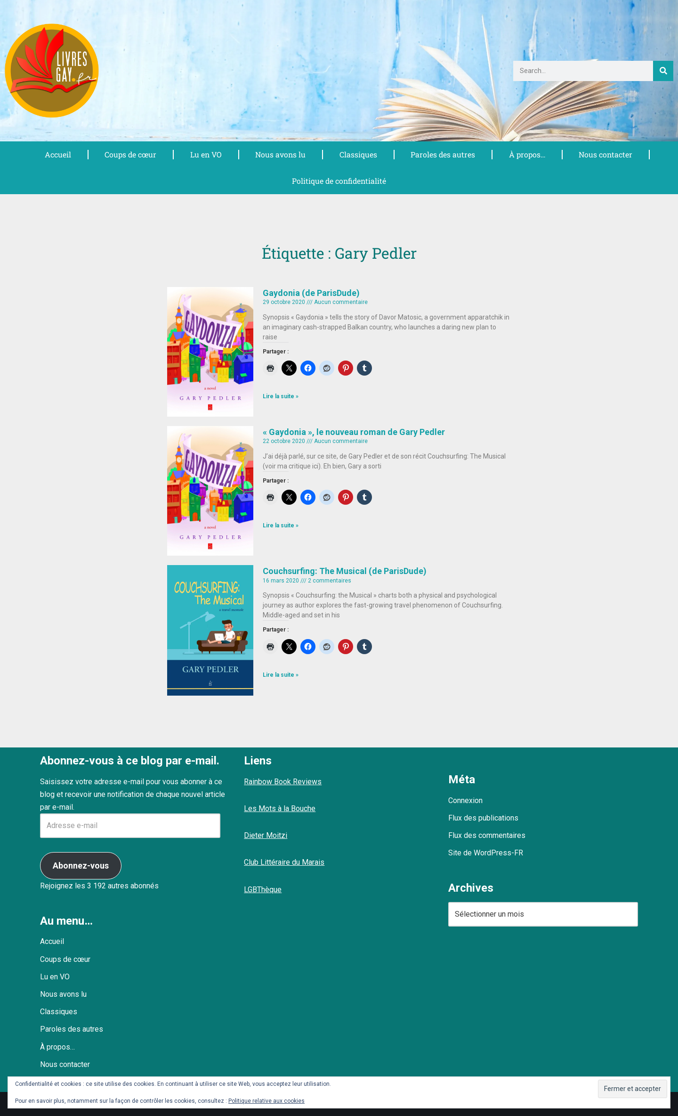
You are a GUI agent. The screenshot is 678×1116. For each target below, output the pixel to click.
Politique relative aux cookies (266, 1101)
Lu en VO (206, 154)
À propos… (526, 154)
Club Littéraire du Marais (284, 862)
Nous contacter (606, 154)
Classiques (358, 154)
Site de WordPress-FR (485, 853)
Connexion (465, 800)
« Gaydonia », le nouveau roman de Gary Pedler (354, 432)
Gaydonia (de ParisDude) (311, 293)
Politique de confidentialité (339, 181)
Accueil (57, 154)
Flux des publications (483, 817)
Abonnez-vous (81, 865)
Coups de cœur (130, 154)
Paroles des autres (442, 154)
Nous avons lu (280, 154)
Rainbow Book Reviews (283, 781)
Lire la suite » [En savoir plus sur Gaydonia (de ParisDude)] (281, 397)
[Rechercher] (663, 71)
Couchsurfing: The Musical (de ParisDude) (345, 571)
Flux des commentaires (486, 835)
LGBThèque (263, 889)
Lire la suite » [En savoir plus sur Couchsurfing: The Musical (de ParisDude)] (281, 675)
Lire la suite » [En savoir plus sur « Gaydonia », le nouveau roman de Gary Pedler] (281, 526)
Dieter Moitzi (265, 835)
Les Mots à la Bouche (279, 808)
